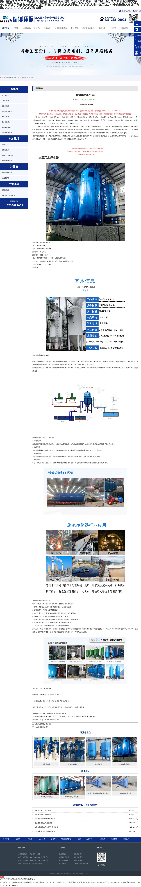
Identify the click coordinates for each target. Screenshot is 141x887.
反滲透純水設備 (7, 161)
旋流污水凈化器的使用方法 (41, 601)
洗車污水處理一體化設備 (43, 810)
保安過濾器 (5, 95)
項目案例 (113, 28)
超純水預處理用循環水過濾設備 (45, 819)
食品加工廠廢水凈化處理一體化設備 (46, 827)
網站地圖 (137, 11)
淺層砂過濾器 (78, 860)
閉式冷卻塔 (5, 178)
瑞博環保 (124, 28)
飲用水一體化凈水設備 (81, 863)
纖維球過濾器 (6, 117)
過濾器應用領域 (61, 28)
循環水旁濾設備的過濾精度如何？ (45, 831)
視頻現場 (114, 839)
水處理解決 (90, 839)
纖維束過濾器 (6, 127)
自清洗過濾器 (6, 101)
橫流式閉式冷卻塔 (7, 173)
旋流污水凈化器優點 (59, 716)
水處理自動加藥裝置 (8, 195)
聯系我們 (126, 839)
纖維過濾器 (5, 106)
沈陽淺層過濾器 (43, 727)
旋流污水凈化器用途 (74, 716)
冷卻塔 (36, 28)
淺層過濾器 (5, 190)
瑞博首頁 (5, 28)
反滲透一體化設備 (7, 155)
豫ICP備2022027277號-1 (81, 873)
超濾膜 (4, 145)
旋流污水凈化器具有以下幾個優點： (44, 438)
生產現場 (102, 28)
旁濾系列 (54, 839)
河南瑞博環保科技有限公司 (11, 78)
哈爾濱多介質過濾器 (44, 724)
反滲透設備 (5, 150)
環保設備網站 (125, 11)
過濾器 (16, 28)
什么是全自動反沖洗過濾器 (43, 823)
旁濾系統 (47, 28)
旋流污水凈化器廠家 (40, 688)
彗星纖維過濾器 (7, 133)
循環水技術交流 (88, 28)
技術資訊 (74, 28)
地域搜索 (25, 78)
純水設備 (26, 28)
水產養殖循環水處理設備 (43, 814)
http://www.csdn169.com (49, 720)
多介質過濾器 (6, 122)
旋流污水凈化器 (7, 111)
